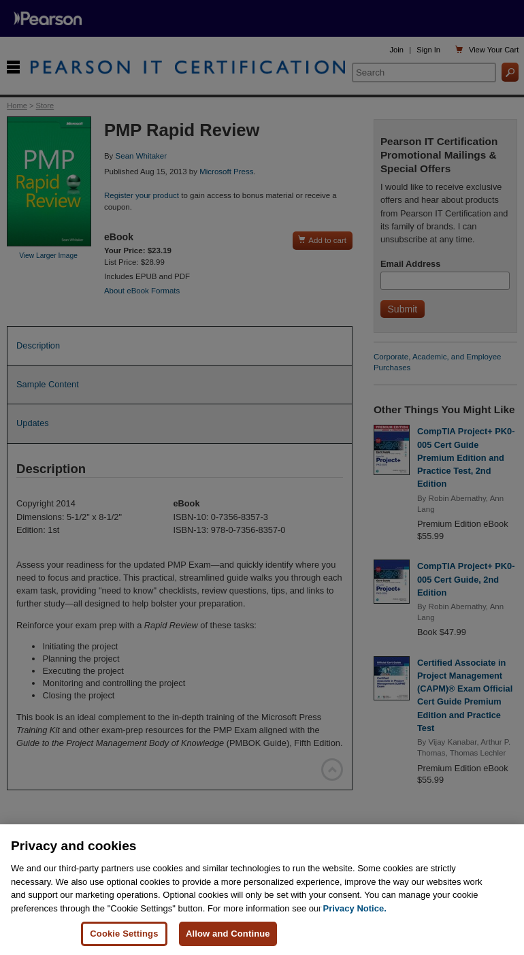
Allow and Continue (228, 933)
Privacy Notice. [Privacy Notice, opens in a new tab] (355, 908)
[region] (262, 889)
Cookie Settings (124, 933)
